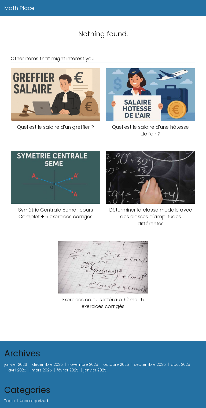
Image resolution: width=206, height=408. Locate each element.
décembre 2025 (47, 364)
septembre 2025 (150, 364)
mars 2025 (41, 370)
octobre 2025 (116, 364)
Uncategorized (34, 400)
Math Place (19, 8)
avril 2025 (17, 370)
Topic (9, 400)
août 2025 (180, 364)
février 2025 (68, 370)
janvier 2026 (15, 364)
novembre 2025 (83, 364)
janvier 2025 (95, 370)
